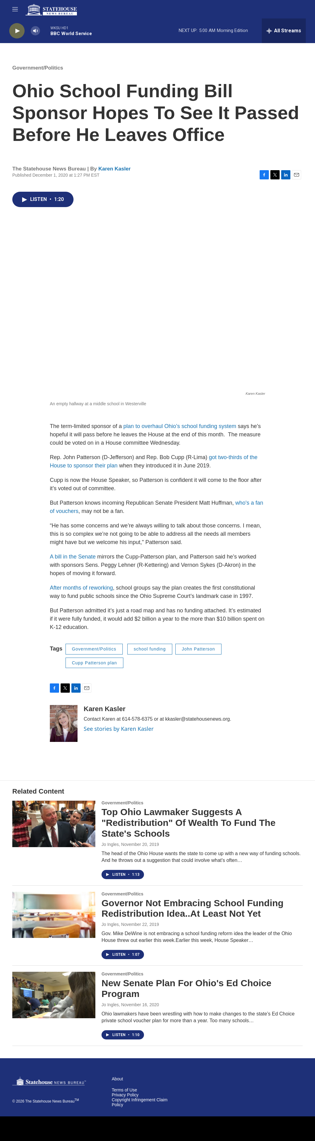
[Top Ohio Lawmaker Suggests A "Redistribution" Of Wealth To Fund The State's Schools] (53, 824)
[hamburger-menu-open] (15, 9)
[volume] (35, 31)
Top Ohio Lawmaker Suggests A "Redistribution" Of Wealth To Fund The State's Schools (189, 823)
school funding (150, 649)
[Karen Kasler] (64, 723)
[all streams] (284, 30)
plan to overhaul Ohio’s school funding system (179, 426)
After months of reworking (81, 588)
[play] (17, 30)
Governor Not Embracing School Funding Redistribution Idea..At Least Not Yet (193, 908)
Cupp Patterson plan (94, 662)
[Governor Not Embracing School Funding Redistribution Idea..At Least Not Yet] (53, 915)
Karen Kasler (114, 169)
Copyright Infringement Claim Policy (139, 1102)
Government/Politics (37, 68)
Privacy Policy (125, 1095)
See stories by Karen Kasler (119, 728)
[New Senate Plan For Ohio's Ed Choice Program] (53, 995)
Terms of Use (124, 1090)
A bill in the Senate (73, 557)
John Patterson (198, 649)
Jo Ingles (110, 844)
